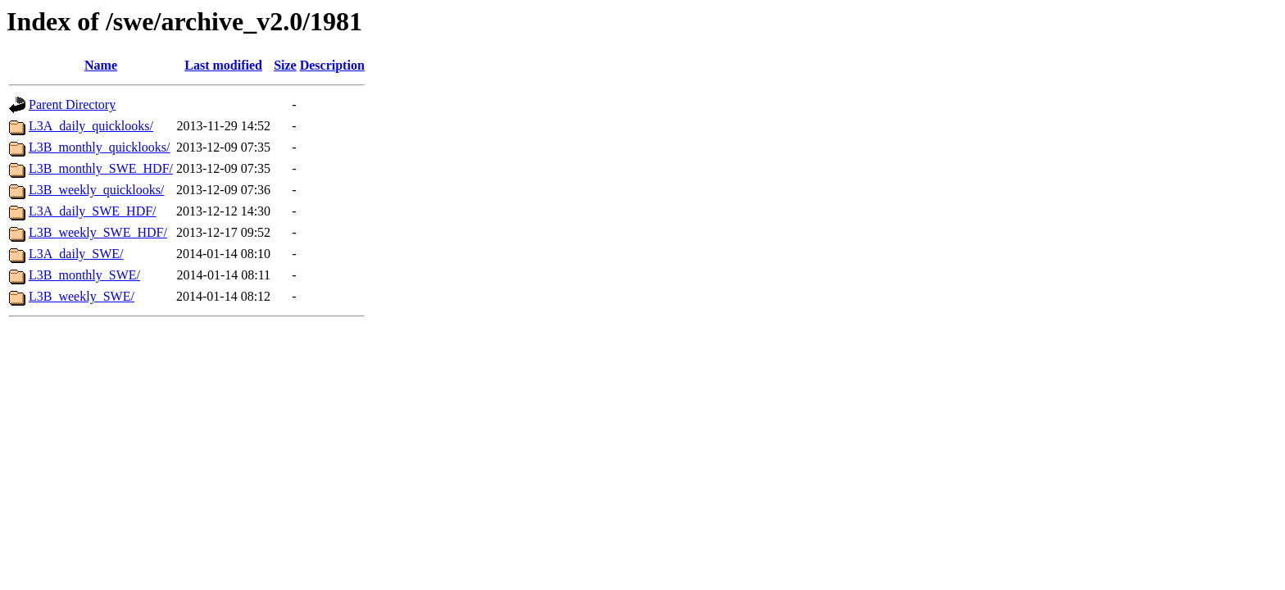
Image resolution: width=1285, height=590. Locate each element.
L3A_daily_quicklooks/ (91, 126)
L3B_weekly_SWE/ (81, 296)
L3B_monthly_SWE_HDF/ (101, 168)
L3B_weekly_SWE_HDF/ (98, 232)
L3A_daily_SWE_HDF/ (93, 211)
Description (332, 65)
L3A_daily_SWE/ (76, 254)
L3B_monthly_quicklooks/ (99, 147)
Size (285, 65)
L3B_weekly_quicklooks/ (96, 190)
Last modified (223, 65)
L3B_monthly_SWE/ (84, 275)
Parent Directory (72, 104)
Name (100, 65)
